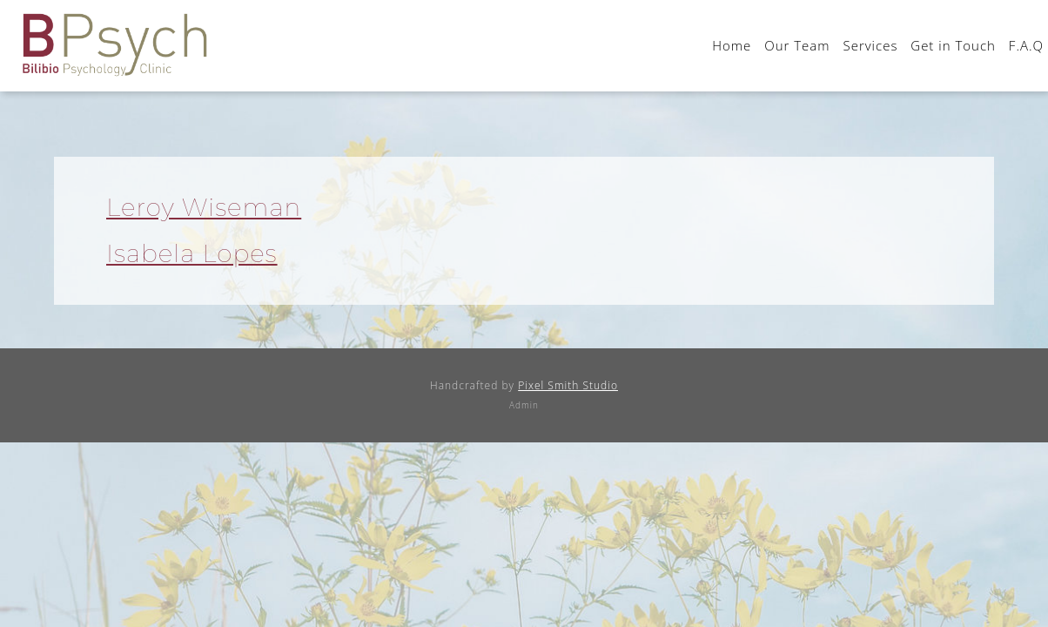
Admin (524, 405)
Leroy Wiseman (203, 207)
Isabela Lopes (192, 253)
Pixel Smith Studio (568, 385)
